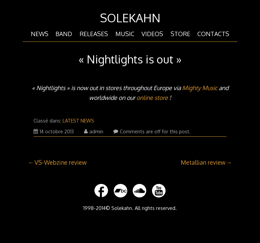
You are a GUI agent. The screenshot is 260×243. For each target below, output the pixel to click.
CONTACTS (213, 33)
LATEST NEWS (78, 121)
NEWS (39, 33)
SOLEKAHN (130, 17)
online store (152, 97)
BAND (64, 33)
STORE (180, 33)
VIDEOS (152, 33)
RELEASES (94, 33)
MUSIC (124, 33)
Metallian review (203, 162)
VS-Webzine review (61, 162)
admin (93, 131)
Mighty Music (199, 87)
